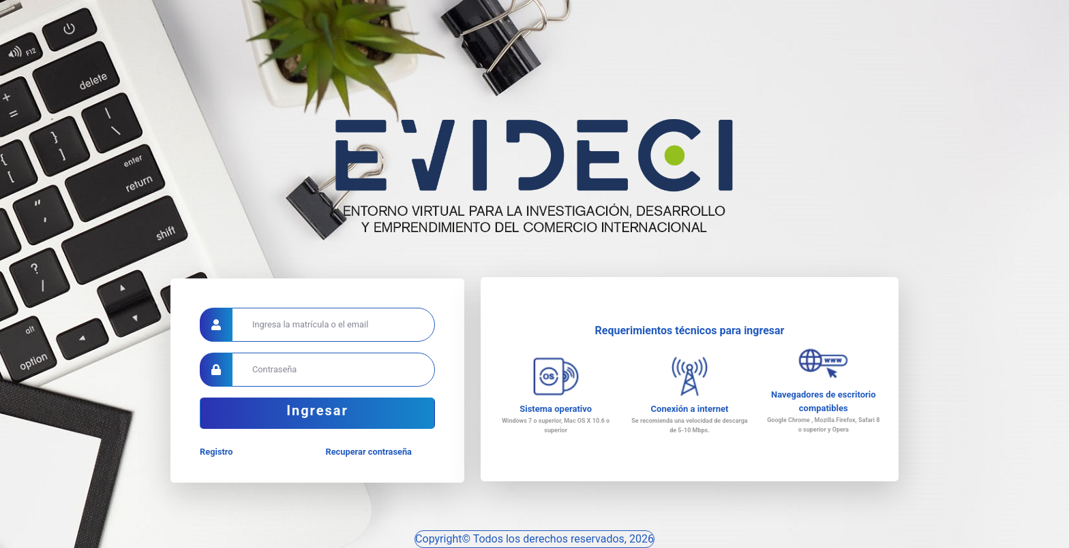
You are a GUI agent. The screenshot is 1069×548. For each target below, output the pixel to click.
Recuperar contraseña (369, 452)
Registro (216, 452)
